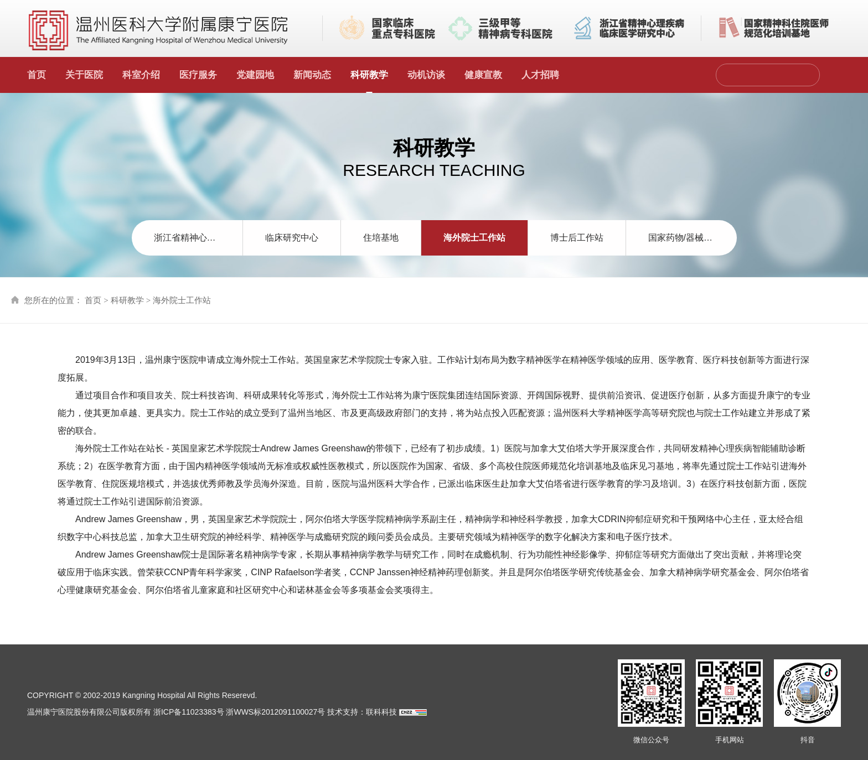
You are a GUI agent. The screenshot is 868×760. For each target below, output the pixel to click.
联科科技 (381, 711)
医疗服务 (198, 75)
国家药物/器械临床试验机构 (692, 237)
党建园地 (255, 75)
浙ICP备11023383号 (188, 711)
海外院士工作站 (474, 237)
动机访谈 (426, 75)
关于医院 (84, 75)
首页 (36, 75)
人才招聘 (540, 75)
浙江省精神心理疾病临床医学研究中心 (198, 237)
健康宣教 (483, 75)
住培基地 (381, 237)
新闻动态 (312, 75)
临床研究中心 (291, 237)
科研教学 (369, 75)
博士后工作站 (576, 237)
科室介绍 (141, 75)
